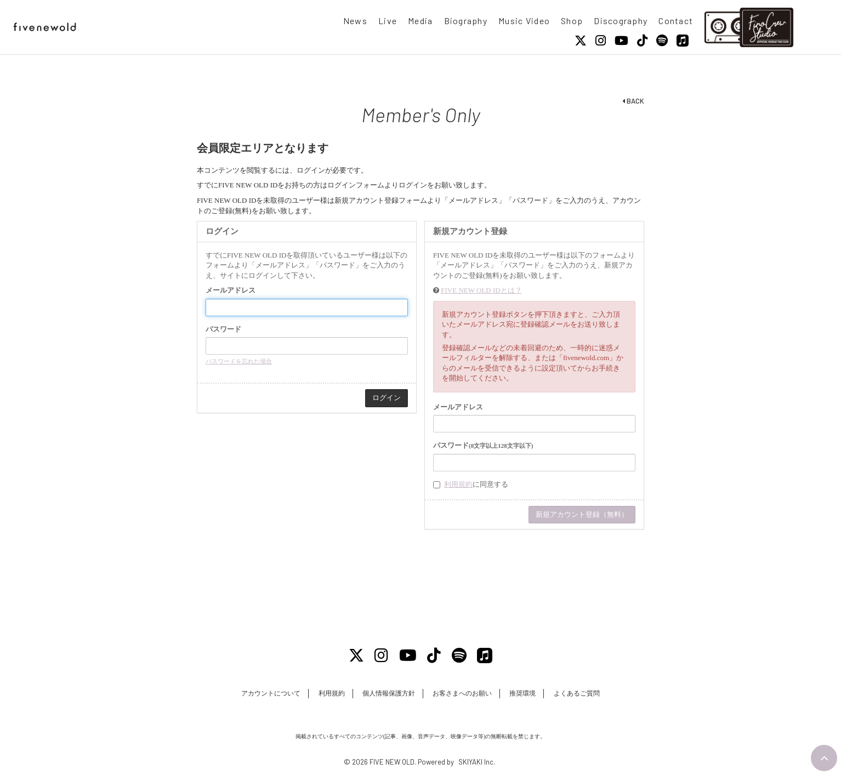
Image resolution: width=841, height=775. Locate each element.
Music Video (524, 20)
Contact (675, 20)
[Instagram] (600, 41)
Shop (572, 20)
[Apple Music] (682, 41)
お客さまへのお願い (462, 693)
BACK (633, 100)
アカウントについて (270, 693)
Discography (620, 20)
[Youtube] (621, 41)
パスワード (223, 329)
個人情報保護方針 (388, 693)
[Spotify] (662, 41)
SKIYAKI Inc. (476, 761)
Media (420, 20)
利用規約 (458, 484)
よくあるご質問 (577, 693)
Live (387, 20)
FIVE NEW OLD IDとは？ (481, 290)
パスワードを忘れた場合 (239, 361)
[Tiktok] (642, 41)
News (355, 20)
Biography (466, 20)
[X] (580, 41)
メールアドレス (230, 290)
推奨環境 (522, 693)
